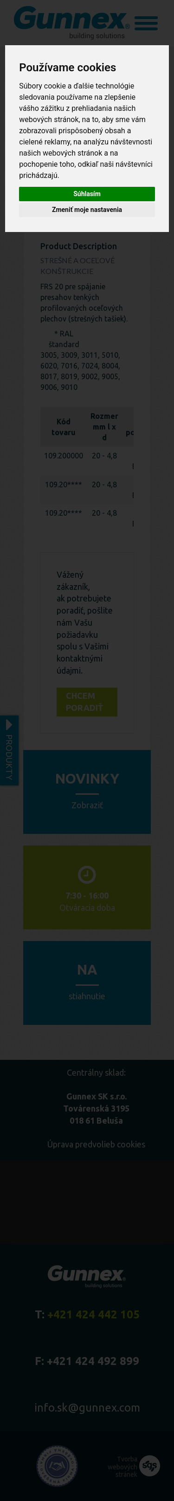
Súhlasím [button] (87, 194)
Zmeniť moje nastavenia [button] (87, 209)
